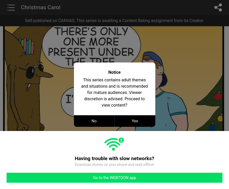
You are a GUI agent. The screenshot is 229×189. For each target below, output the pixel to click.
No (94, 121)
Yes (135, 121)
